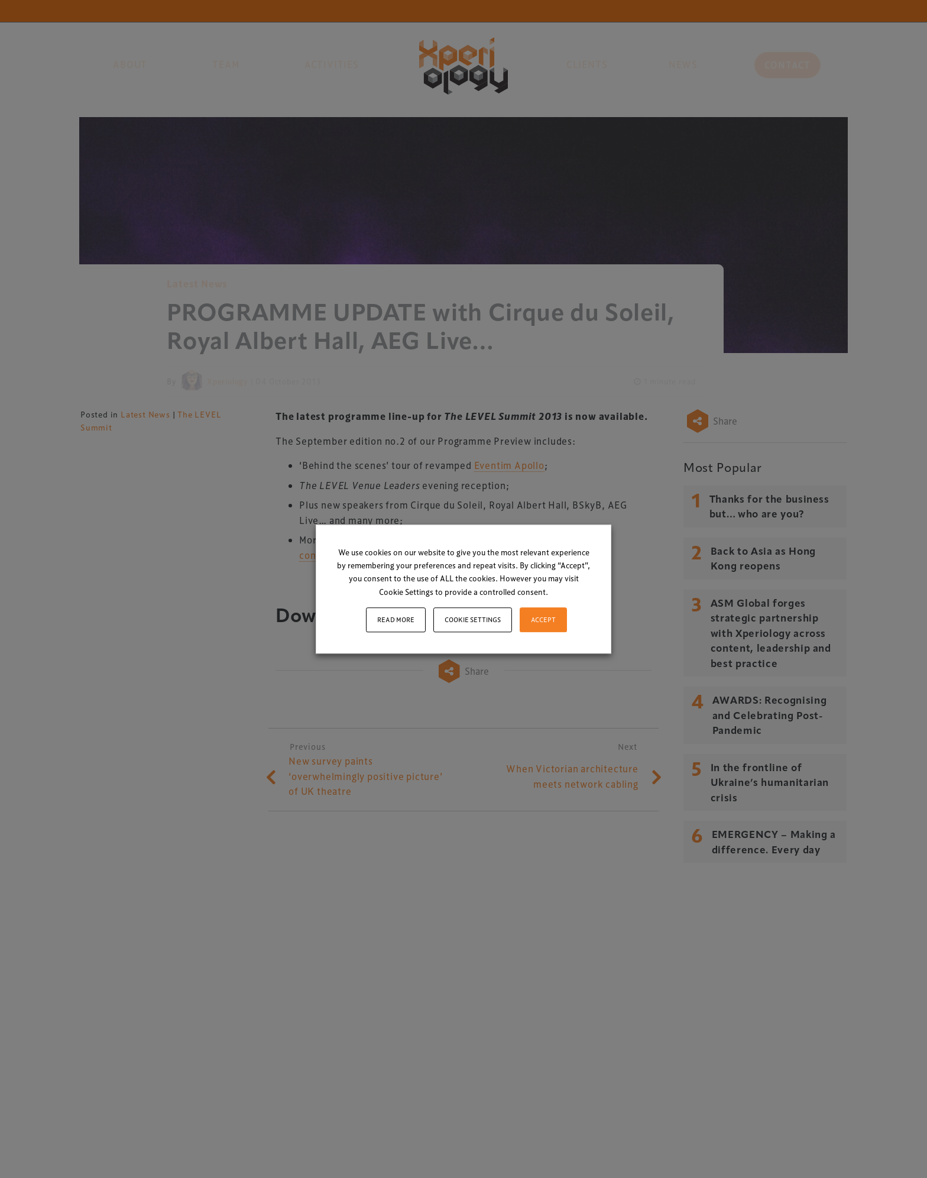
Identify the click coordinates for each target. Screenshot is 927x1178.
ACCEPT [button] (543, 619)
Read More (395, 619)
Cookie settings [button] (473, 619)
